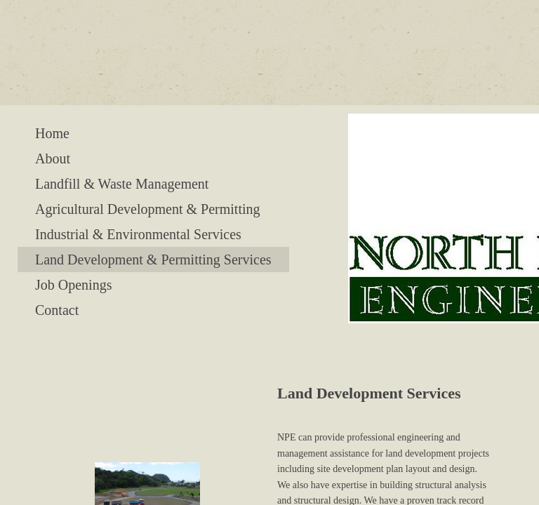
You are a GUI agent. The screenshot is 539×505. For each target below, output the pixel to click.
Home (52, 133)
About (52, 158)
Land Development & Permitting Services (153, 259)
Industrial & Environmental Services (138, 234)
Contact (57, 310)
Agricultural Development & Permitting (147, 209)
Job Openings (73, 284)
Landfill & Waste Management (121, 183)
